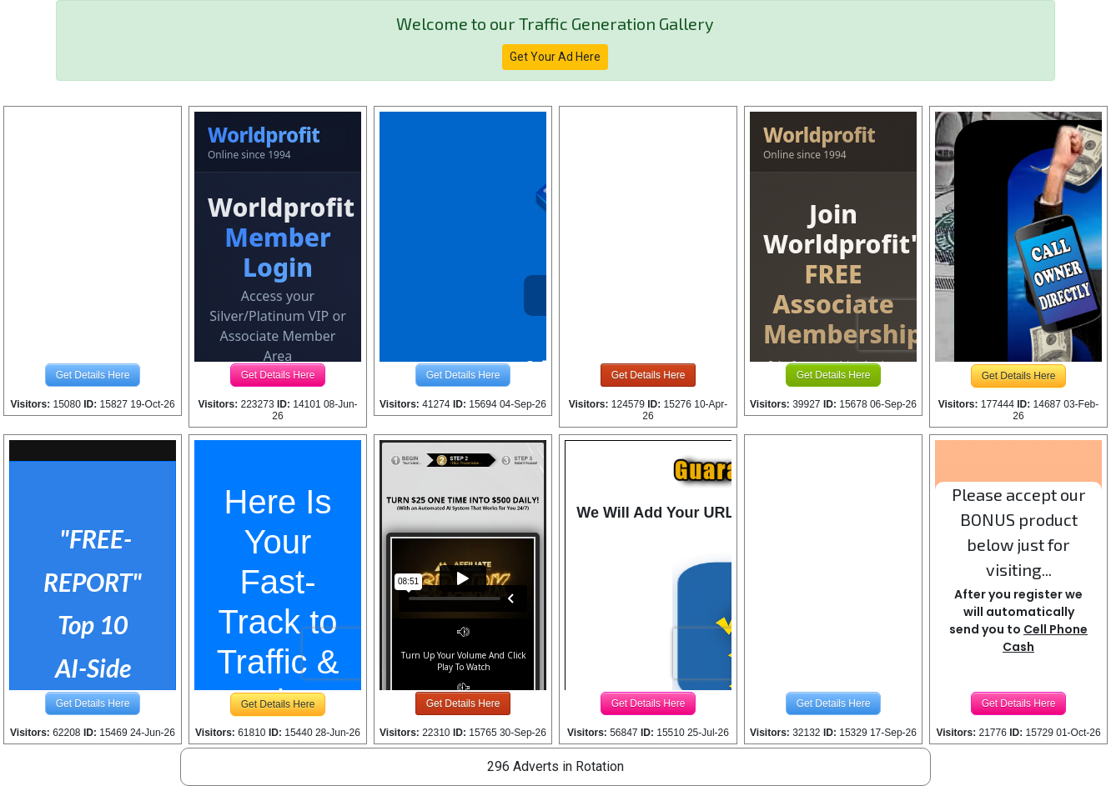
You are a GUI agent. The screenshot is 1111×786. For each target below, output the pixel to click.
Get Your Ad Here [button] (555, 56)
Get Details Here (93, 375)
